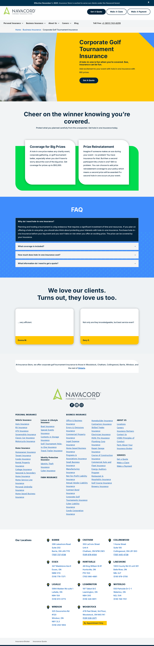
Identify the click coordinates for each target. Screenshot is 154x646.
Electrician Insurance (101, 431)
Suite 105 (117, 544)
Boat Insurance (47, 423)
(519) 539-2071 (90, 614)
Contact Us (122, 431)
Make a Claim (123, 459)
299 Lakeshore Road (61, 540)
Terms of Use (118, 645)
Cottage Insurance (23, 466)
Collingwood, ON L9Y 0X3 (125, 547)
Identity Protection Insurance (49, 455)
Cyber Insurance (48, 467)
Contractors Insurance (102, 420)
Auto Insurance (22, 420)
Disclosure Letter (88, 645)
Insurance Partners (125, 427)
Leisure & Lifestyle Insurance (49, 417)
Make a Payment (124, 462)
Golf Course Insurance (102, 479)
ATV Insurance (21, 427)
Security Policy (131, 645)
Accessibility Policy (104, 645)
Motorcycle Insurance (25, 438)
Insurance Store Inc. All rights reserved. (23, 645)
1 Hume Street (119, 540)
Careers (67, 23)
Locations (121, 420)
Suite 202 (56, 544)
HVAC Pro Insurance (101, 434)
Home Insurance (22, 444)
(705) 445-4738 (120, 551)
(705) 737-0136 (59, 551)
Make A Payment (139, 12)
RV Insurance (21, 424)
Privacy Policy (144, 645)
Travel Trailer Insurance (51, 447)
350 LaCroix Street (91, 540)
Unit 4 (85, 544)
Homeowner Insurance (25, 448)
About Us (54, 23)
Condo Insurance (23, 455)
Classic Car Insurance (25, 434)
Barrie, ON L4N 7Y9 (61, 547)
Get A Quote (96, 12)
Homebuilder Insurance (102, 417)
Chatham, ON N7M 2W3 (94, 547)
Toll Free (107, 23)
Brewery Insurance (100, 483)
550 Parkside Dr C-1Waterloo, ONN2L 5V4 (122, 588)
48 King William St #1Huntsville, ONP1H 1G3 (92, 565)
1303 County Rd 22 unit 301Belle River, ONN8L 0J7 (126, 565)
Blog (76, 23)
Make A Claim (116, 12)
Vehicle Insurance (23, 416)
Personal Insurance (13, 23)
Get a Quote (122, 455)
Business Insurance (36, 23)
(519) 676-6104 (90, 551)
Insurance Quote (40, 638)
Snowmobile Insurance (25, 431)
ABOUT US (121, 416)
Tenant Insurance (23, 452)
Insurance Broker (22, 638)
